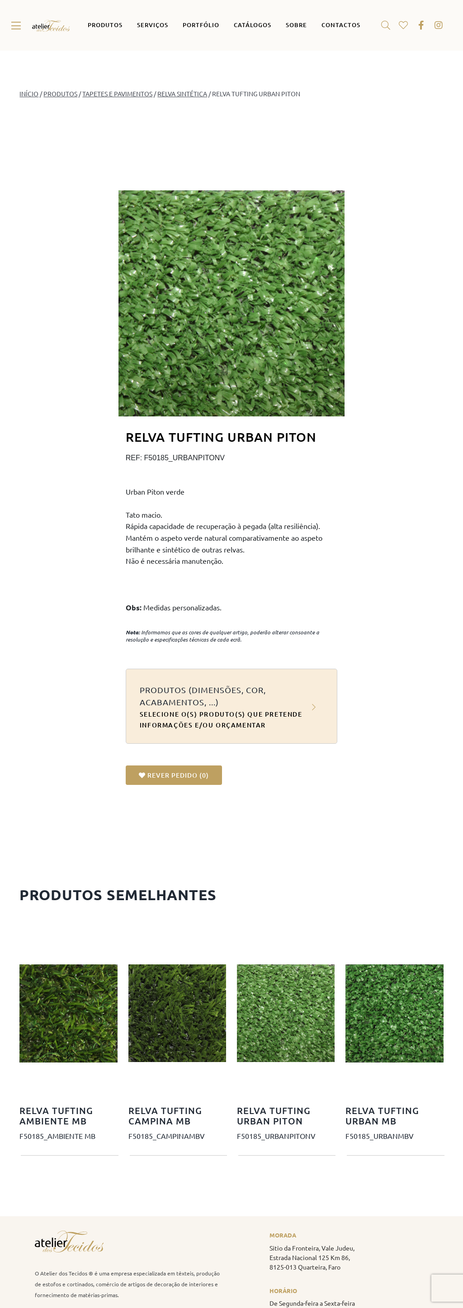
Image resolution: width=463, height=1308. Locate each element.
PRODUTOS (60, 94)
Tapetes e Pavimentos (117, 94)
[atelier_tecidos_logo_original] (51, 23)
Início (28, 94)
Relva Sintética (182, 94)
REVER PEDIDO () (174, 775)
